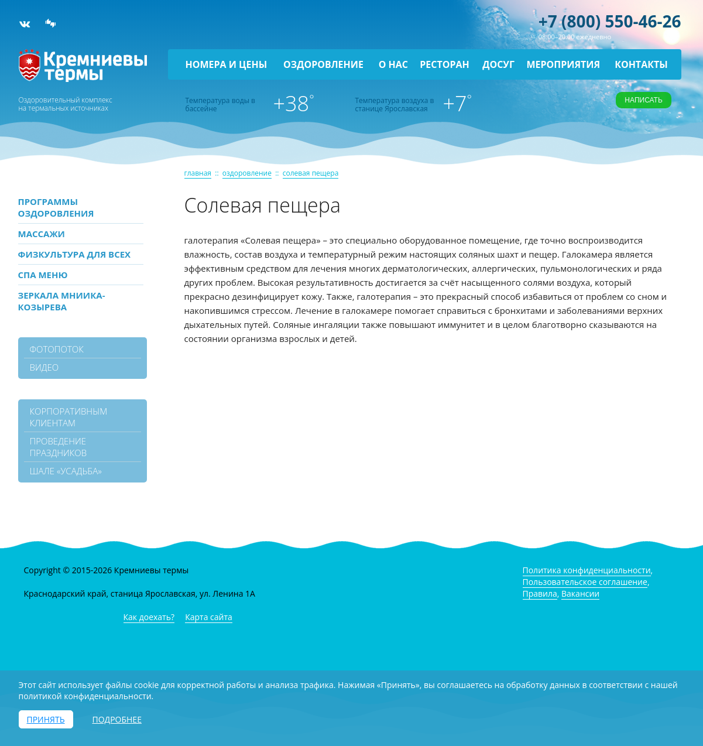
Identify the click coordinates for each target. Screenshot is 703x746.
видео (44, 367)
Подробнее (117, 719)
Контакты (641, 64)
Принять (46, 719)
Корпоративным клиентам (69, 417)
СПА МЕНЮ (43, 274)
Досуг (498, 64)
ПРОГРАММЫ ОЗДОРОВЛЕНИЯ (56, 207)
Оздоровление (323, 64)
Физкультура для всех (74, 254)
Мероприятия (563, 64)
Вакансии (580, 593)
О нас (393, 64)
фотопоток (57, 349)
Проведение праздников (58, 446)
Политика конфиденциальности (587, 570)
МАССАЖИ (41, 233)
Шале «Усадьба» (66, 471)
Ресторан (444, 64)
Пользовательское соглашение (585, 581)
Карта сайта (208, 616)
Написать (643, 100)
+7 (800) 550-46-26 (610, 21)
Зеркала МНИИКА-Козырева (61, 301)
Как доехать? (149, 616)
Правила (540, 593)
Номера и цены (227, 64)
